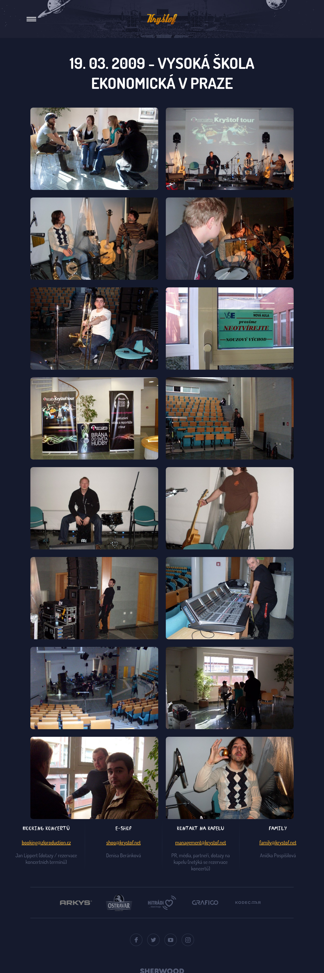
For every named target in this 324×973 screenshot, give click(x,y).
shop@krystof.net (123, 842)
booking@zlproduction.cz (46, 842)
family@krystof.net (277, 842)
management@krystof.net (200, 842)
